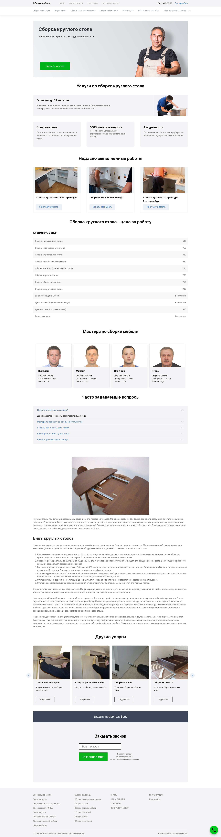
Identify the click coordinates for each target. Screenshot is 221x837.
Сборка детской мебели (85, 808)
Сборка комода (40, 825)
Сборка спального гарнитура (83, 11)
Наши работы (76, 3)
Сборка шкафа (60, 11)
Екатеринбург (181, 3)
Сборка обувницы (83, 795)
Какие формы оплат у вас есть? (53, 433)
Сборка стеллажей (83, 821)
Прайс (62, 3)
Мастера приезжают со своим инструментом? (60, 422)
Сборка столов (81, 803)
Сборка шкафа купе (41, 11)
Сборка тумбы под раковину (88, 799)
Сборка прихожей (83, 812)
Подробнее (45, 699)
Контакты (93, 3)
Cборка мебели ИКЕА (109, 11)
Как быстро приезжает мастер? (52, 439)
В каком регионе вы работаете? (53, 427)
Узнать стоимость (48, 207)
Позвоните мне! (93, 757)
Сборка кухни (128, 11)
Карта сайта (155, 799)
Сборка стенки (81, 817)
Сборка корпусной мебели (175, 11)
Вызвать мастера (55, 66)
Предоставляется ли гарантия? (52, 410)
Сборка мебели (41, 3)
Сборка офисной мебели (148, 11)
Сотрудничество (110, 3)
